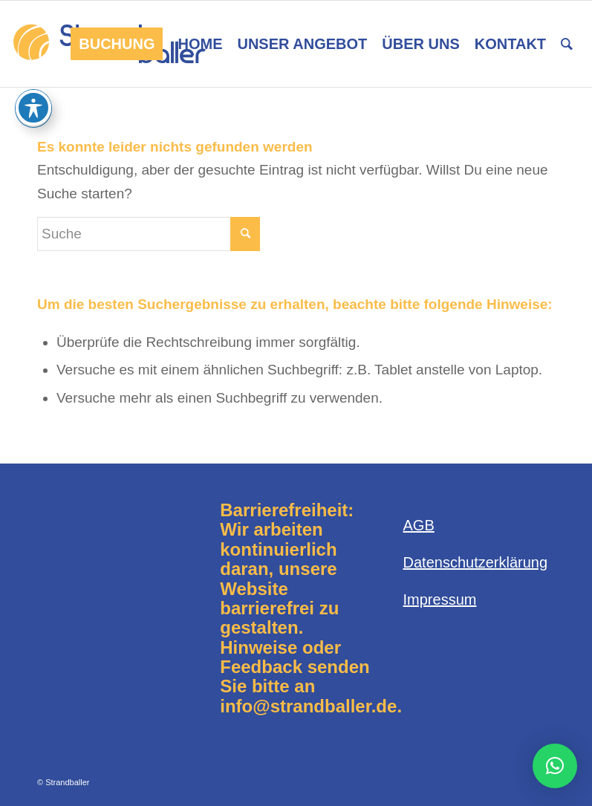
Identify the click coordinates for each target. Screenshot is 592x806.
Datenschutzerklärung (475, 562)
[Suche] (566, 44)
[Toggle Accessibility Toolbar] (33, 108)
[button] (555, 766)
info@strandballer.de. (311, 706)
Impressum (440, 599)
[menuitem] (116, 44)
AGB (419, 525)
